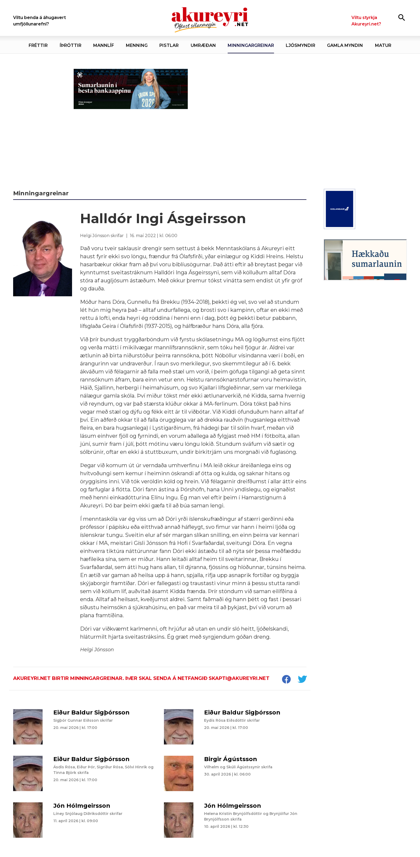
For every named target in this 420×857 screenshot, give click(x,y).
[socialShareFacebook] (286, 680)
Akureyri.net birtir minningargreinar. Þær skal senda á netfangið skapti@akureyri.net (141, 678)
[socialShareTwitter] (302, 680)
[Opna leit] (401, 17)
